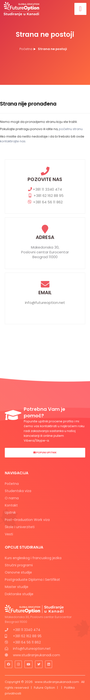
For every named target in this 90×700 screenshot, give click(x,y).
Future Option (44, 687)
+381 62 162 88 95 (45, 195)
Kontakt (11, 505)
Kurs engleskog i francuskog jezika (33, 558)
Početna (25, 49)
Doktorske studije (19, 594)
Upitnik (10, 512)
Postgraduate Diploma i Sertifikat (32, 579)
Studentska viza (18, 490)
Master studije (16, 586)
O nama (12, 498)
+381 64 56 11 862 (45, 202)
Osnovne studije (18, 572)
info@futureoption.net (45, 302)
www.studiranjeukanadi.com (36, 655)
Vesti (9, 534)
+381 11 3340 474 (45, 189)
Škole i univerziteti (20, 527)
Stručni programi (19, 565)
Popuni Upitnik (45, 452)
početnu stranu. (71, 129)
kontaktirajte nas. (13, 141)
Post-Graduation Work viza (27, 519)
